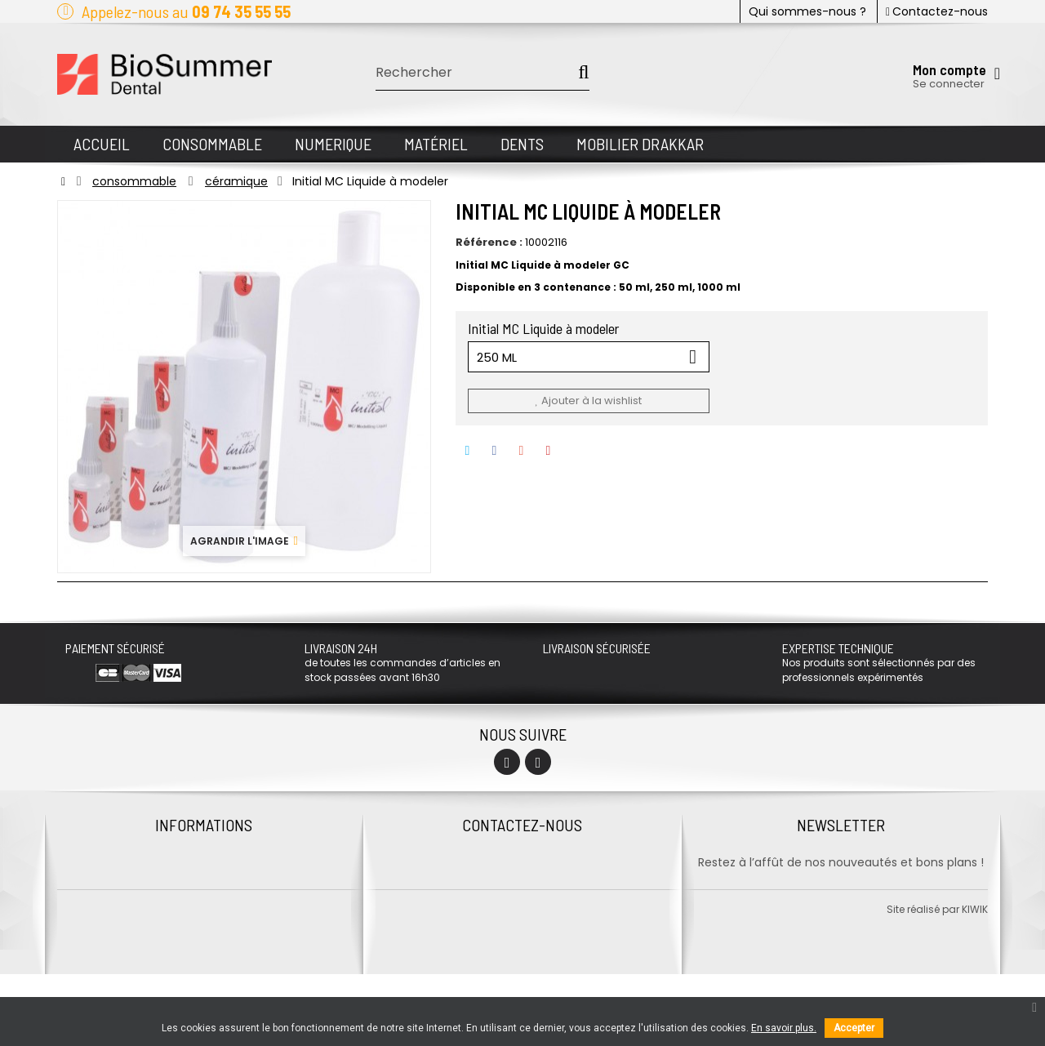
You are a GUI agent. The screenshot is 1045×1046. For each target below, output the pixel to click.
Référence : (489, 242)
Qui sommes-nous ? (807, 11)
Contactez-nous (937, 11)
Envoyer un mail (522, 932)
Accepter (854, 1028)
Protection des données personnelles (203, 881)
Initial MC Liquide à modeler (545, 328)
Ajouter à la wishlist (588, 400)
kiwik (975, 981)
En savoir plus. (783, 1028)
